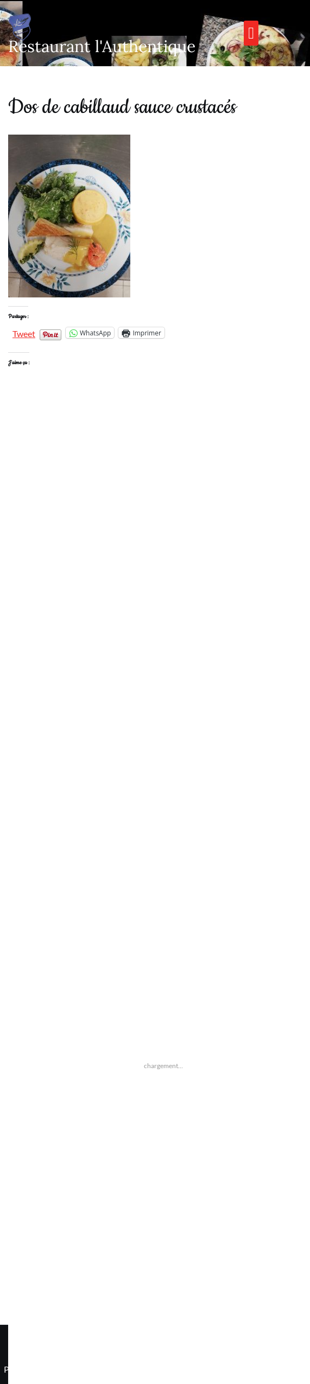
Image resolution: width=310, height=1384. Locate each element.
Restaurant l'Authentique (101, 46)
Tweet (23, 332)
